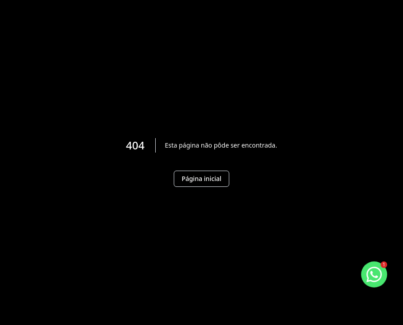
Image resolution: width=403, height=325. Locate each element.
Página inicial (201, 178)
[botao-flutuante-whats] (374, 274)
